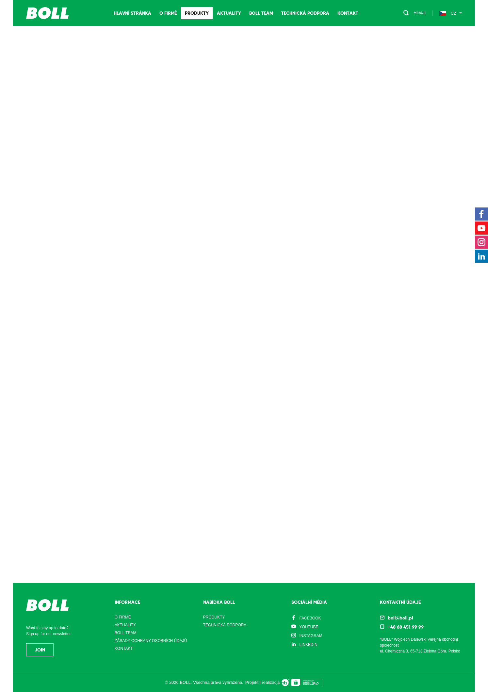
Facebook (310, 618)
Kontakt (347, 13)
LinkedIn (308, 644)
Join (40, 650)
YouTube (308, 627)
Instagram (310, 636)
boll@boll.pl (400, 618)
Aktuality (229, 13)
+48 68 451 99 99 (406, 627)
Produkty (197, 13)
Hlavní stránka (132, 13)
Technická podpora (305, 13)
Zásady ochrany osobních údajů (151, 640)
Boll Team (261, 13)
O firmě (168, 13)
